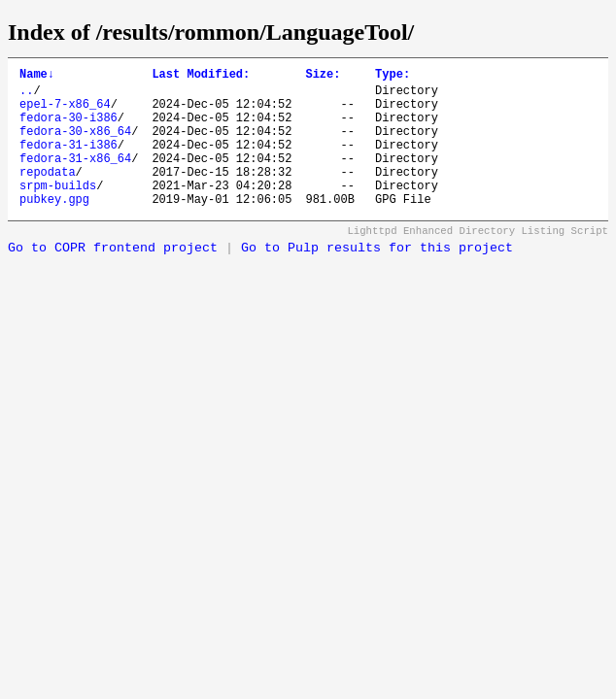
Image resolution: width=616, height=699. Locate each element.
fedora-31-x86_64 (75, 178)
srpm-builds (57, 211)
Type (392, 76)
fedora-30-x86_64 (75, 145)
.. (26, 95)
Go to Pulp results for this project (377, 277)
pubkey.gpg (54, 227)
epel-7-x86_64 (65, 112)
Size (322, 76)
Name (36, 76)
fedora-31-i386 (68, 161)
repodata (47, 194)
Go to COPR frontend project (113, 277)
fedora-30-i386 (68, 128)
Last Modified (201, 76)
